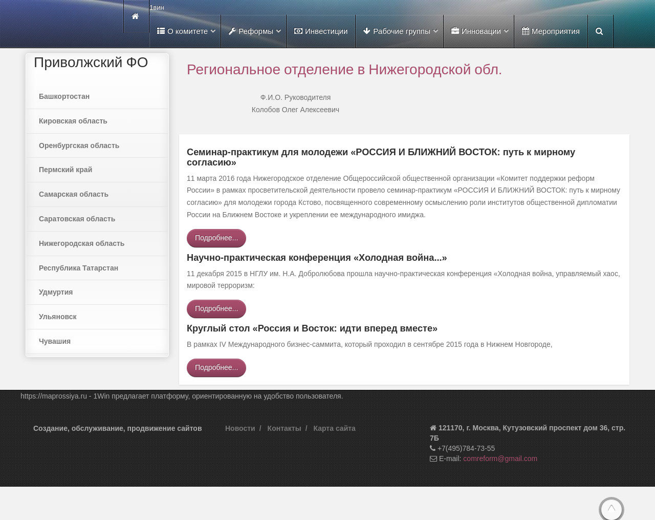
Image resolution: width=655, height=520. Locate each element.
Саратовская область (77, 219)
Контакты (284, 428)
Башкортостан (64, 96)
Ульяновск (58, 317)
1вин (156, 7)
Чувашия (55, 341)
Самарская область (73, 194)
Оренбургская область (79, 145)
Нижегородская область (81, 243)
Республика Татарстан (78, 268)
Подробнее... (216, 238)
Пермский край (65, 169)
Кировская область (73, 121)
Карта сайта (335, 428)
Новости (240, 428)
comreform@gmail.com (500, 458)
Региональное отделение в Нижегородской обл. (344, 68)
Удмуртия (56, 292)
